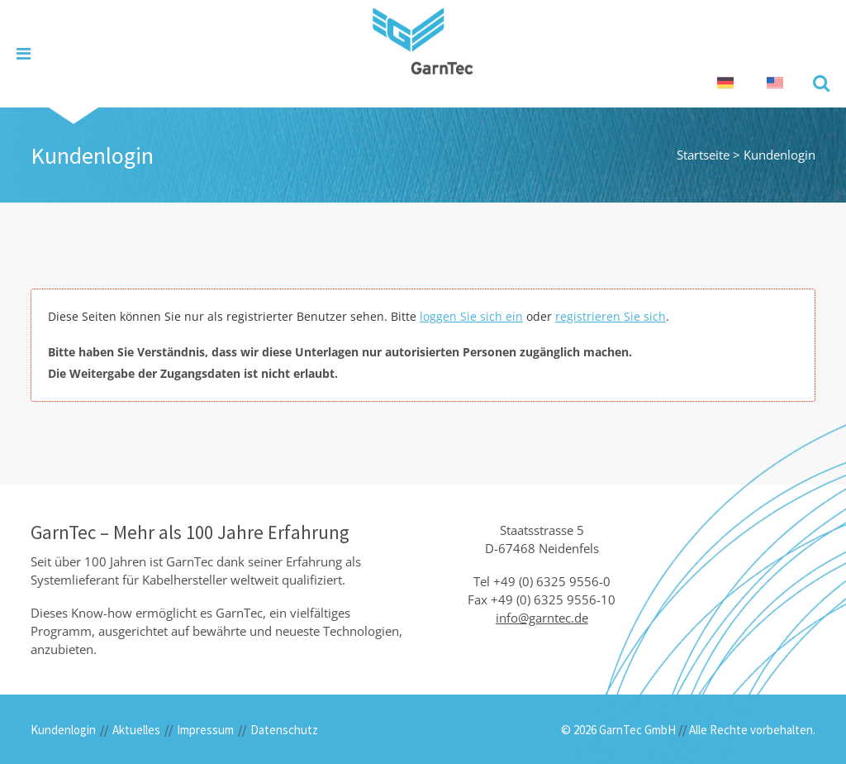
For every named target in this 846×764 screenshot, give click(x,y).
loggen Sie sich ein (471, 316)
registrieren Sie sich (610, 316)
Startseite (703, 154)
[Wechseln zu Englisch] (775, 83)
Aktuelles (136, 730)
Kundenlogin (63, 730)
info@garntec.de (542, 617)
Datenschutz (284, 730)
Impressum (205, 730)
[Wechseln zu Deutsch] (725, 83)
